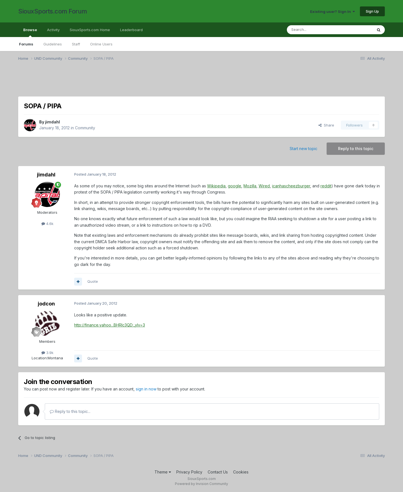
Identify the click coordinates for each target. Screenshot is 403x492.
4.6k (47, 223)
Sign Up (372, 11)
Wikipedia (216, 185)
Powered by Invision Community (201, 484)
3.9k (47, 352)
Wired (264, 185)
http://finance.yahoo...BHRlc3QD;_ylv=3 (109, 325)
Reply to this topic (355, 148)
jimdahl (52, 121)
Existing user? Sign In (332, 11)
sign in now (146, 389)
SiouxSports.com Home (90, 29)
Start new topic (303, 148)
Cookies (241, 472)
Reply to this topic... (70, 411)
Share (326, 125)
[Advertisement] (186, 82)
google (234, 185)
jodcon (46, 304)
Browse (30, 32)
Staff (76, 44)
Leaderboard (131, 29)
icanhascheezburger (291, 185)
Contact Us (218, 472)
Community (85, 127)
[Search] (315, 29)
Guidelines (52, 44)
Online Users (101, 44)
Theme (162, 472)
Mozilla (249, 185)
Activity (53, 29)
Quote (92, 281)
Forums (26, 44)
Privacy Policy (189, 472)
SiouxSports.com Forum (52, 11)
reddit (325, 185)
